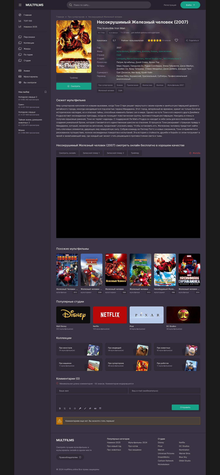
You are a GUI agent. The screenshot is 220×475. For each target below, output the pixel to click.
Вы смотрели (30, 82)
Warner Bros (184, 453)
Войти (189, 5)
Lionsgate (121, 58)
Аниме (27, 70)
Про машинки (134, 450)
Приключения (132, 85)
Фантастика (147, 85)
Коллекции (29, 43)
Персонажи (29, 37)
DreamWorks (163, 457)
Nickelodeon (163, 464)
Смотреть (75, 86)
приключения (165, 51)
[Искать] (71, 4)
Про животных (114, 450)
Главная (28, 15)
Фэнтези (159, 85)
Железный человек (106, 90)
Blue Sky (183, 457)
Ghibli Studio (185, 460)
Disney (161, 442)
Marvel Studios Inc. (153, 58)
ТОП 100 (28, 21)
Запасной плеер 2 (115, 153)
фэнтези (146, 51)
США (119, 55)
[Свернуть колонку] (20, 5)
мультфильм (123, 51)
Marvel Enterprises (135, 58)
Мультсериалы (31, 76)
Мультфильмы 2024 (137, 442)
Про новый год (114, 446)
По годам (28, 54)
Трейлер (74, 78)
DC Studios (184, 446)
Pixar (160, 446)
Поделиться (194, 40)
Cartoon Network (166, 460)
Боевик (120, 85)
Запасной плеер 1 (91, 153)
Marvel (161, 450)
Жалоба (194, 152)
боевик (154, 51)
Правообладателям (68, 457)
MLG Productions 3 (172, 58)
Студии (27, 60)
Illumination (184, 450)
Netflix (182, 442)
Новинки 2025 (30, 27)
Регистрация (170, 5)
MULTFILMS (34, 5)
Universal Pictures (166, 453)
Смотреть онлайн (67, 153)
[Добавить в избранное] (176, 41)
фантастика (135, 51)
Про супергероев (105, 85)
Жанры (27, 49)
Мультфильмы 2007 (176, 85)
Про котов (133, 446)
